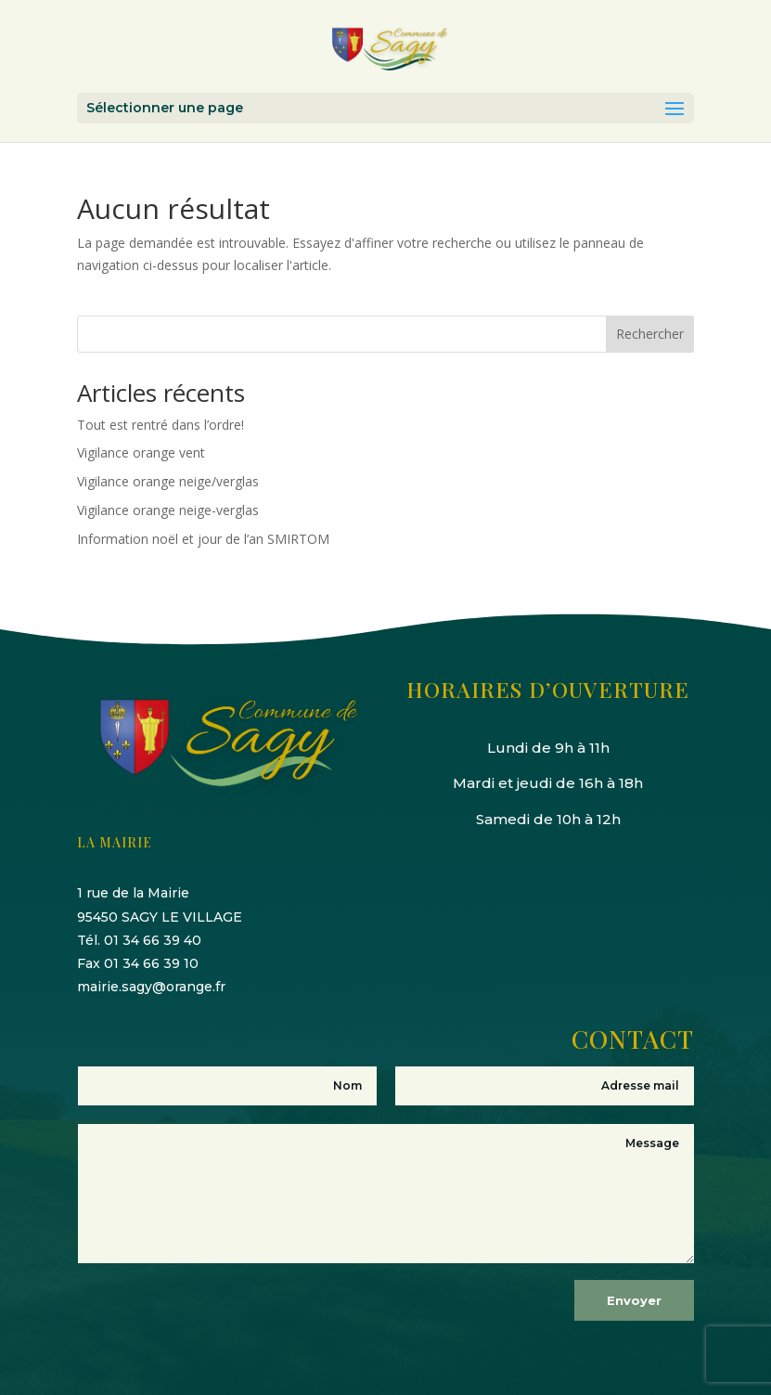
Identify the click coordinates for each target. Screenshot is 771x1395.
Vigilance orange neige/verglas (168, 481)
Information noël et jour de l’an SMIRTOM (203, 539)
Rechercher (650, 333)
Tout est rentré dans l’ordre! (160, 424)
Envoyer (634, 1300)
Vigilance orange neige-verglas (168, 510)
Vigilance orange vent (141, 452)
